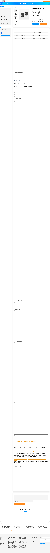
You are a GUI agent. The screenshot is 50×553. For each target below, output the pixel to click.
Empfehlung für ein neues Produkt (5, 23)
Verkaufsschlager (5, 21)
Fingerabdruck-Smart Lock (5, 10)
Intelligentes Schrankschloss (5, 12)
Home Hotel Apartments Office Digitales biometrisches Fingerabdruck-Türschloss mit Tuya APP (12, 542)
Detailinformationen (16, 30)
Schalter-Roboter (5, 18)
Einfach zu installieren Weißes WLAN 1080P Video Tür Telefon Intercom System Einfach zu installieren (23, 542)
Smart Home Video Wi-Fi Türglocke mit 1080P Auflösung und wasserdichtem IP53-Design (23, 538)
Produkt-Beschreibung (23, 30)
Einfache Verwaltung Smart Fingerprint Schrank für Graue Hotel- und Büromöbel (42, 527)
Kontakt (6, 35)
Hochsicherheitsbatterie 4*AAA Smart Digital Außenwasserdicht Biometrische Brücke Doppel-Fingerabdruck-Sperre (12, 546)
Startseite (1, 537)
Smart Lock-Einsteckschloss (5, 16)
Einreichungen (19, 503)
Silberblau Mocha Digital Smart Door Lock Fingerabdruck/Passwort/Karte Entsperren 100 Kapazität (12, 538)
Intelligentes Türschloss (5, 8)
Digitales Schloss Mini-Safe (5, 20)
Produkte (1, 538)
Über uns (1, 539)
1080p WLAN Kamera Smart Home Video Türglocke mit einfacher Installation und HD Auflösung (23, 546)
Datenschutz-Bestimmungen (2, 544)
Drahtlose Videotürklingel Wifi (5, 14)
